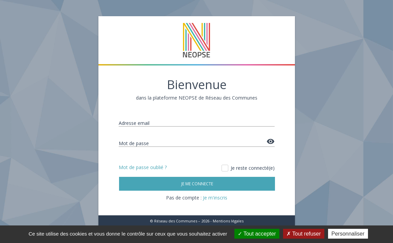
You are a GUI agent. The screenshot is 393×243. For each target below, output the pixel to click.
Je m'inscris (215, 197)
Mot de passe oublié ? (143, 167)
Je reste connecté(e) (248, 167)
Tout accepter (257, 234)
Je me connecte (197, 184)
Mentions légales (228, 220)
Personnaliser (348, 234)
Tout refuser (303, 234)
